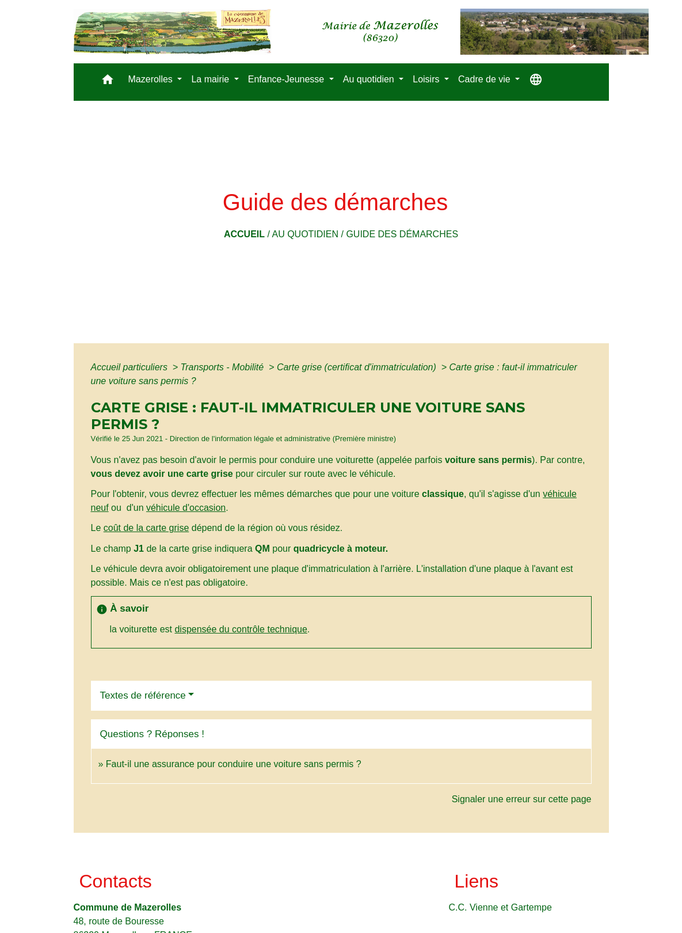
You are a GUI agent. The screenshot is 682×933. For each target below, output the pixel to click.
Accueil (244, 234)
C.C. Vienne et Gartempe (500, 907)
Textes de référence (143, 695)
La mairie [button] (211, 79)
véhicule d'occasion (186, 508)
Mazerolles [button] (152, 79)
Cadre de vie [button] (485, 79)
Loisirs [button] (427, 79)
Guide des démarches (402, 234)
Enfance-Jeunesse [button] (287, 79)
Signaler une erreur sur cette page (522, 799)
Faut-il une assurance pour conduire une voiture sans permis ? (233, 764)
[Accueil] (361, 32)
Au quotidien (305, 234)
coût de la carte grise (146, 528)
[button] (108, 82)
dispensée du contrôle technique (240, 629)
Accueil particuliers (130, 367)
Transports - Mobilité (223, 367)
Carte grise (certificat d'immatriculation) (358, 367)
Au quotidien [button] (370, 79)
